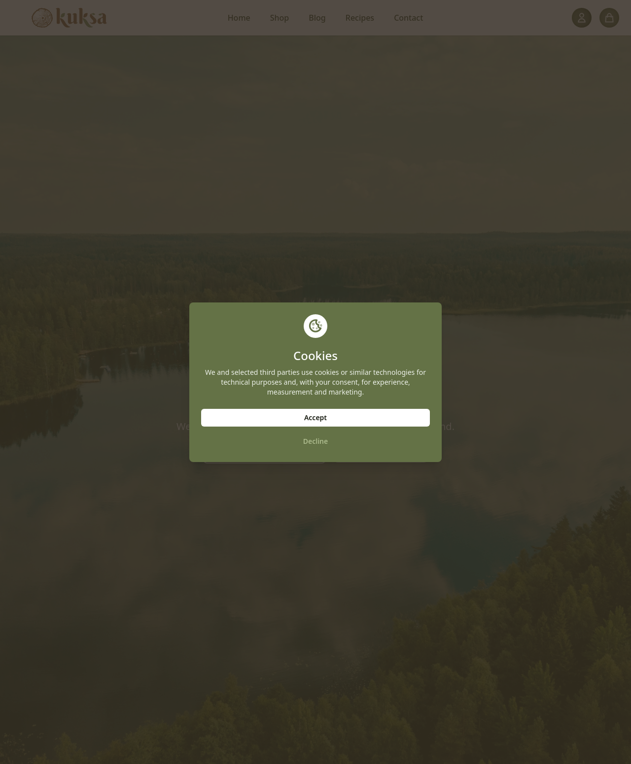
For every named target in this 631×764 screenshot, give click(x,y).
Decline (315, 441)
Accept (315, 417)
